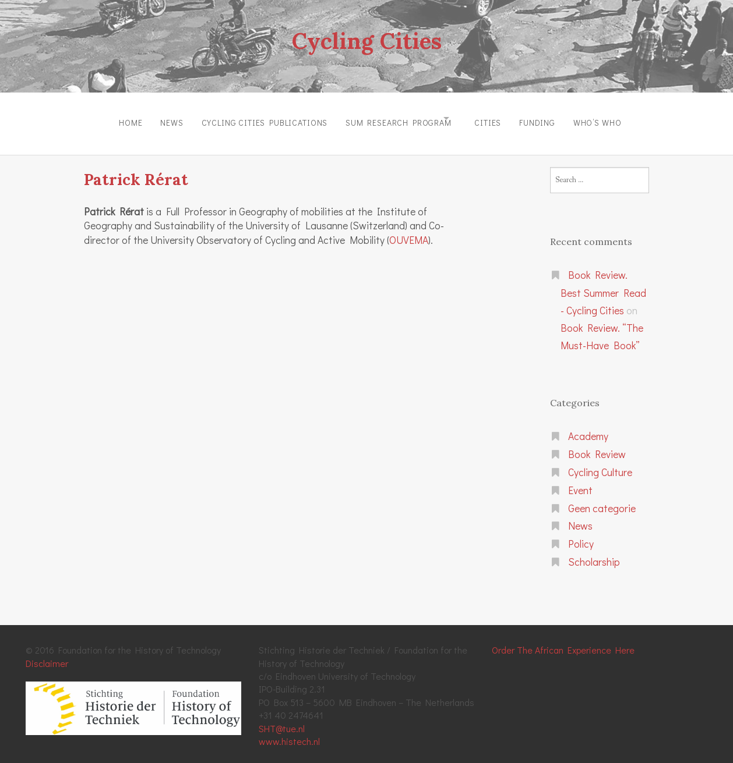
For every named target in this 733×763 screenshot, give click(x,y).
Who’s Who (619, 118)
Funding (552, 118)
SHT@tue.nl (282, 720)
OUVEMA (408, 232)
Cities (494, 118)
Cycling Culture (600, 464)
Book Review (597, 446)
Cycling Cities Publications (250, 118)
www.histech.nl (289, 733)
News (150, 118)
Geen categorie (602, 500)
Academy (588, 428)
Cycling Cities (366, 39)
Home (102, 118)
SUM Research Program (392, 118)
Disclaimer (47, 655)
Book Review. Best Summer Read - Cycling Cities (603, 284)
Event (580, 482)
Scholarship (594, 553)
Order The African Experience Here (563, 642)
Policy (581, 536)
